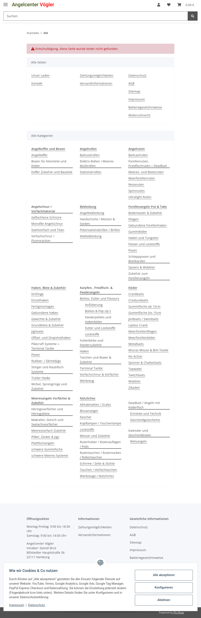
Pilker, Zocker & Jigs (45, 437)
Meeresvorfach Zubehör (48, 430)
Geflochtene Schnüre (46, 217)
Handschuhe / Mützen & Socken (97, 221)
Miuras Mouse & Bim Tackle (148, 350)
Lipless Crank (138, 325)
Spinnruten (136, 191)
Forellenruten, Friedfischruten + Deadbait (147, 163)
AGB (131, 83)
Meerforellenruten (141, 178)
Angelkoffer (39, 155)
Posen (132, 250)
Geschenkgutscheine (145, 420)
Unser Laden (40, 75)
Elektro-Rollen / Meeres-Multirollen (97, 163)
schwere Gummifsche (46, 449)
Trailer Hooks (40, 378)
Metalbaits (136, 344)
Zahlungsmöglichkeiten (96, 75)
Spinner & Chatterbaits (144, 363)
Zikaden (134, 387)
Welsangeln (138, 441)
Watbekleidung (91, 236)
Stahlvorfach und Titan (47, 230)
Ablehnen (162, 600)
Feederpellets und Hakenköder (98, 319)
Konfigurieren (162, 587)
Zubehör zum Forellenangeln (139, 275)
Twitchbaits (136, 375)
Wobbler (134, 381)
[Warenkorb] (186, 4)
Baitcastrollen (90, 155)
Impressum (136, 99)
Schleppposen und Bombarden (141, 258)
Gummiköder (137, 232)
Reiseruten (136, 184)
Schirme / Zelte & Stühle (97, 463)
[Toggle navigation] (5, 2)
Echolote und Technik (145, 413)
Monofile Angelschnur (47, 224)
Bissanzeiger (89, 411)
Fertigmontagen (42, 306)
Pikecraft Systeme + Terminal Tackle (45, 346)
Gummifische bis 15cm (144, 313)
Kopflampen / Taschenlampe (100, 423)
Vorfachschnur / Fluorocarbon (42, 238)
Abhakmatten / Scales (95, 404)
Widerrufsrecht (139, 115)
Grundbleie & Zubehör (47, 325)
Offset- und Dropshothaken (51, 338)
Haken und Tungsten (143, 238)
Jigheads (37, 331)
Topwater (135, 369)
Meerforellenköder (141, 338)
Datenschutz (137, 75)
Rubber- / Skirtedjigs (46, 361)
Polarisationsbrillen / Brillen (100, 230)
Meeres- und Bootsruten (146, 172)
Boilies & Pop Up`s (98, 311)
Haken (84, 351)
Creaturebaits (138, 300)
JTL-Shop (179, 612)
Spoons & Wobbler (141, 267)
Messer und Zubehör (95, 436)
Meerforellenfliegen (142, 331)
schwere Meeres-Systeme (49, 455)
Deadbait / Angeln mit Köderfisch (144, 405)
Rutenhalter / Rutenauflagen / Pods (100, 444)
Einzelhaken (40, 300)
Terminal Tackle (91, 368)
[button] (159, 4)
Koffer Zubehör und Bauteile (51, 172)
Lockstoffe (92, 334)
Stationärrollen (90, 172)
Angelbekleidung (92, 213)
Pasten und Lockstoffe (144, 244)
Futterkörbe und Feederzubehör (91, 342)
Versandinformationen (96, 83)
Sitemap (134, 91)
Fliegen (133, 219)
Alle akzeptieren (162, 575)
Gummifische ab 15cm (144, 306)
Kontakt (36, 83)
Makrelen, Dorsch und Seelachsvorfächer (47, 422)
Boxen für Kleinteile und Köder (48, 163)
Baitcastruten (138, 155)
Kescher (85, 417)
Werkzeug (87, 381)
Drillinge (37, 294)
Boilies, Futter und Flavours (99, 298)
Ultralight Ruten (139, 197)
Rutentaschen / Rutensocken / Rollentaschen (100, 455)
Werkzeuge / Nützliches (97, 476)
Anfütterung (94, 305)
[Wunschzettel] (169, 4)
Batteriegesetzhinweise (145, 107)
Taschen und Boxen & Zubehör (95, 359)
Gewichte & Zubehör (46, 319)
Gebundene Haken (44, 313)
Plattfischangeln (42, 443)
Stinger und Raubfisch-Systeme (47, 369)
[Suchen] (95, 16)
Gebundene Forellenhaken (147, 225)
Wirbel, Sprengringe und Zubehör (49, 386)
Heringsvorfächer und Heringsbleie (47, 411)
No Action (135, 356)
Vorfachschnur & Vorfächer (99, 374)
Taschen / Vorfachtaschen (98, 470)
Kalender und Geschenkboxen (139, 432)
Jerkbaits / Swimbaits (143, 319)
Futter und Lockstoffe (100, 328)
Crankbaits (136, 294)
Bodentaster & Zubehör (145, 213)
